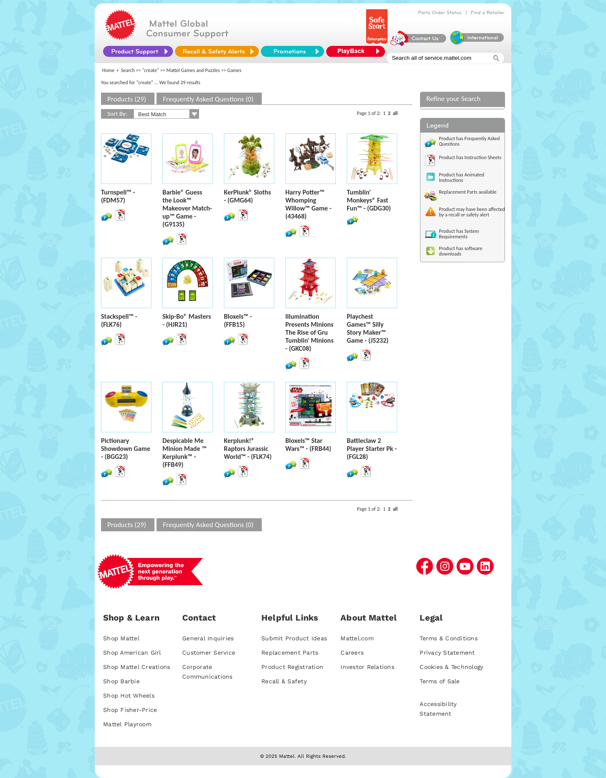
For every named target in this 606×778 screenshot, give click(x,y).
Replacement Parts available (468, 192)
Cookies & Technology (451, 666)
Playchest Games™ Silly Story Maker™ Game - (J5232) (367, 328)
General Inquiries (208, 638)
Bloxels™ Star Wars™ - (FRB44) (308, 445)
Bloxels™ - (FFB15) (238, 320)
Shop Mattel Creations (136, 666)
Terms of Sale (440, 681)
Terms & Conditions (449, 638)
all (395, 113)
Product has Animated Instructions (461, 177)
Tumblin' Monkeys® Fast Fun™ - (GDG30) (369, 200)
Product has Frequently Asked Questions (469, 141)
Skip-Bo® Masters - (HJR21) (186, 320)
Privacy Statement (447, 652)
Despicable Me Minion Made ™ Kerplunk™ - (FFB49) (184, 453)
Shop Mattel (121, 638)
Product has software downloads (460, 251)
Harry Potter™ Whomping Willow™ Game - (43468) (308, 204)
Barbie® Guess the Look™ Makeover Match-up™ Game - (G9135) (187, 208)
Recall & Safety (284, 681)
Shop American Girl (132, 652)
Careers (352, 652)
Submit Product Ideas (294, 638)
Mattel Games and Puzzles (193, 70)
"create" (150, 70)
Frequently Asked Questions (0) (208, 99)
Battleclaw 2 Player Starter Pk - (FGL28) (372, 449)
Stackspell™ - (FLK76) (119, 320)
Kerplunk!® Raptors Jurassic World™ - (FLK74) (247, 449)
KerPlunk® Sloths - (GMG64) (247, 196)
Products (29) (126, 99)
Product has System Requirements (459, 234)
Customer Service (208, 652)
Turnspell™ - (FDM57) (118, 196)
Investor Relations (367, 666)
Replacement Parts (289, 652)
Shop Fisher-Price (130, 709)
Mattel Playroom (127, 724)
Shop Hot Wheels (128, 695)
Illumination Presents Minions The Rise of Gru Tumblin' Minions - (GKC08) (309, 332)
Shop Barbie (121, 681)
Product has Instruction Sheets (470, 157)
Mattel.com (357, 638)
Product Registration (292, 666)
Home (108, 70)
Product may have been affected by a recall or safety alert (472, 212)
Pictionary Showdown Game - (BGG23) (125, 449)
